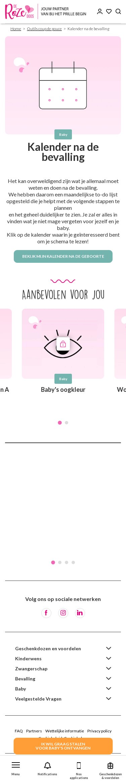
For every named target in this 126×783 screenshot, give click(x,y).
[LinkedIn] (80, 613)
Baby (20, 688)
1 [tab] (59, 422)
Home (15, 28)
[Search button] (118, 11)
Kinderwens (28, 658)
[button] (16, 767)
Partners (34, 730)
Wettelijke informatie (64, 730)
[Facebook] (46, 613)
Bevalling (25, 678)
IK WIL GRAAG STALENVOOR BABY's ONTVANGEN (63, 745)
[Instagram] (63, 613)
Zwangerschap (31, 668)
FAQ (19, 730)
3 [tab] (66, 562)
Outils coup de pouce (44, 28)
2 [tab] (66, 422)
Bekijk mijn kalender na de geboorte (63, 256)
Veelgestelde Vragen (38, 699)
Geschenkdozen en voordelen (48, 648)
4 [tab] (73, 562)
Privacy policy (99, 730)
